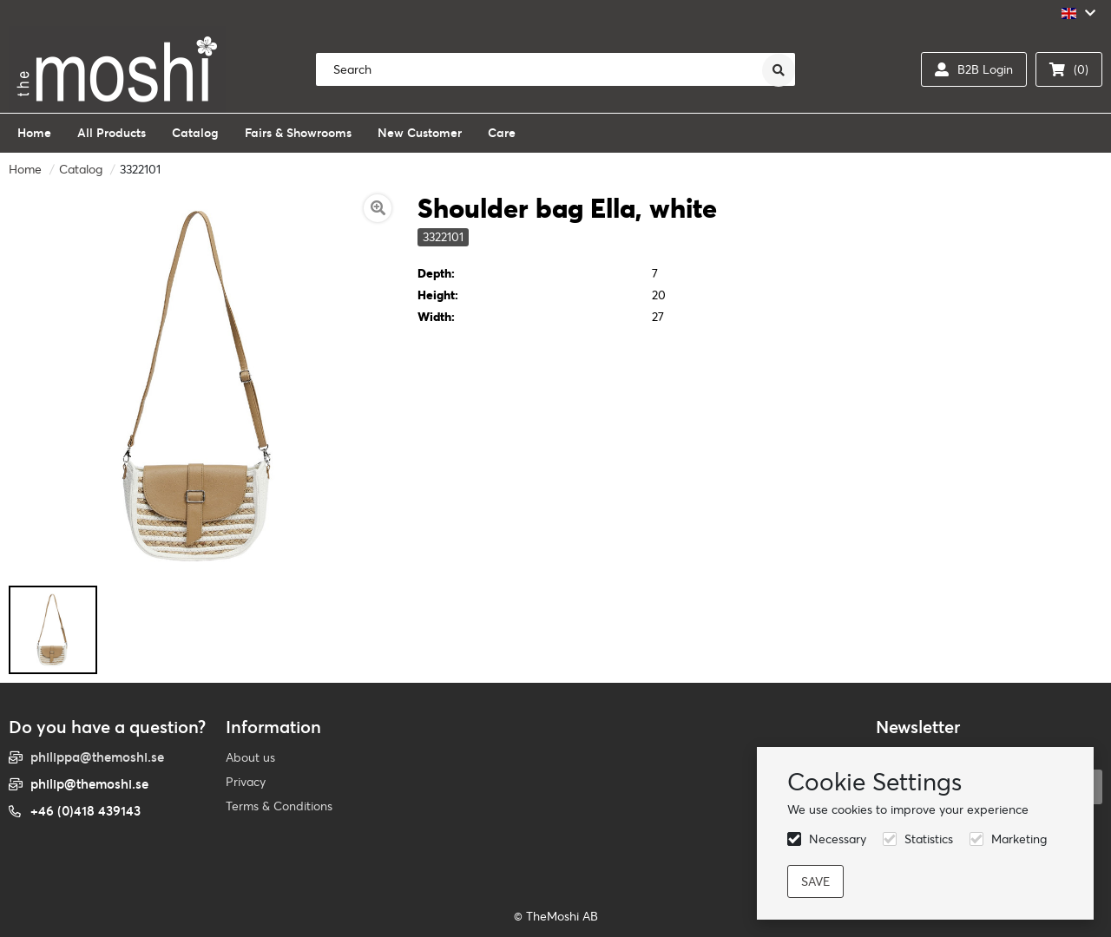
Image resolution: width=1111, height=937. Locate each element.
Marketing (1019, 839)
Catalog (80, 169)
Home (25, 169)
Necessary (837, 839)
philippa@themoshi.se (97, 757)
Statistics (928, 839)
